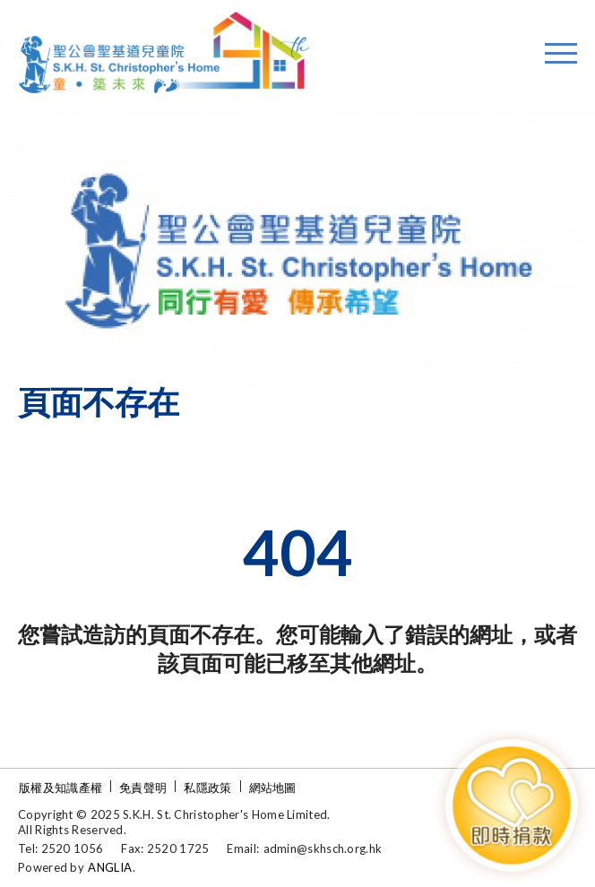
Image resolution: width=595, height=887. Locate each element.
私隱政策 (207, 787)
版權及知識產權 (60, 787)
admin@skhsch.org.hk (323, 848)
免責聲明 (143, 787)
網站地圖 (273, 787)
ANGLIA (110, 867)
